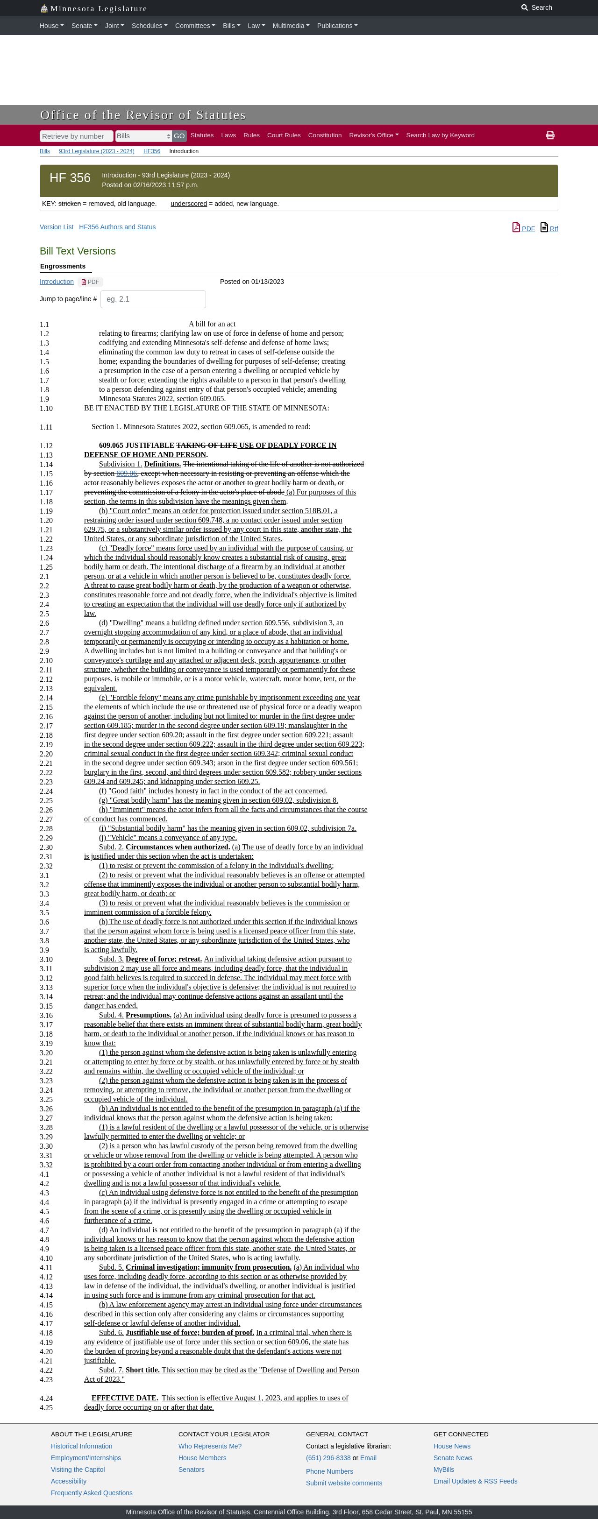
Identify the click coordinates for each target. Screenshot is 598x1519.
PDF (524, 229)
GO (179, 136)
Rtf (549, 229)
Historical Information (82, 1446)
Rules (251, 135)
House (49, 25)
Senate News (453, 1458)
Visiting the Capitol (78, 1469)
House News (452, 1446)
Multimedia (289, 25)
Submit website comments (344, 1483)
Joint (112, 25)
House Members (202, 1458)
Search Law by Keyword (440, 135)
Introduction (57, 281)
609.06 (126, 473)
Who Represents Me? (210, 1446)
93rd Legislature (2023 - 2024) (96, 151)
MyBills (444, 1469)
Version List (56, 227)
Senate (81, 25)
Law (254, 25)
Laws (228, 135)
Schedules (147, 25)
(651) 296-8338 (328, 1458)
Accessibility (68, 1481)
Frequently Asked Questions (92, 1493)
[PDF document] (90, 282)
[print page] (550, 135)
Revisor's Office (371, 135)
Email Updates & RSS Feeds (476, 1481)
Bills (229, 25)
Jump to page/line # (68, 299)
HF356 (151, 151)
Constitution (325, 135)
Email (368, 1458)
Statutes (202, 135)
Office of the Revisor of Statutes (143, 114)
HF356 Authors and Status (117, 227)
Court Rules (284, 135)
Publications (335, 25)
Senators (191, 1469)
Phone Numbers (329, 1471)
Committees (192, 25)
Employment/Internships (86, 1458)
